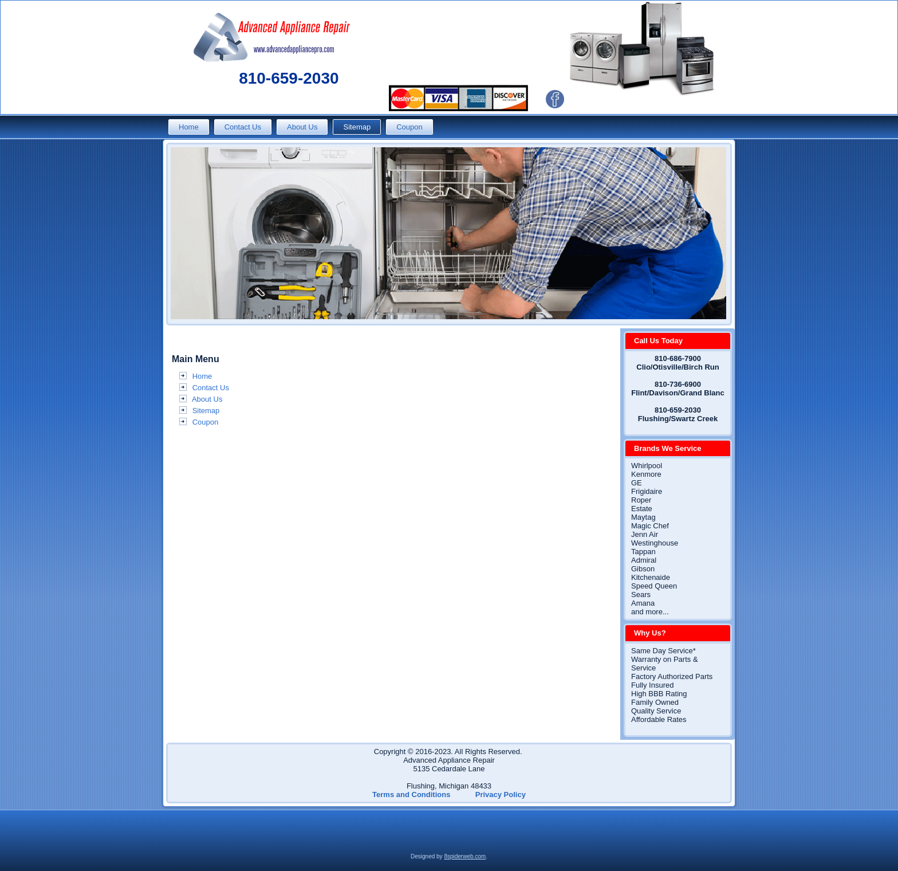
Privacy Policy (500, 794)
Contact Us (242, 127)
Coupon (409, 127)
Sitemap (357, 127)
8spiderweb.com (465, 856)
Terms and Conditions (411, 794)
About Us (302, 127)
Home (189, 127)
